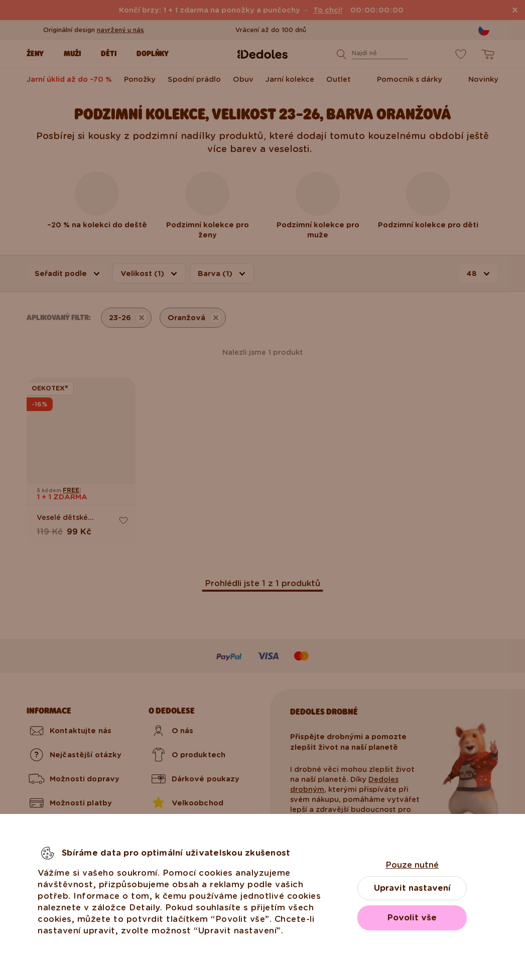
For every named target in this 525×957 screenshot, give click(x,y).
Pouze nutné (412, 865)
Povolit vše (412, 917)
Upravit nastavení (412, 888)
